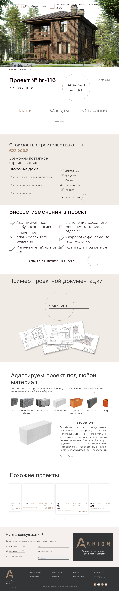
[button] (10, 520)
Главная (13, 70)
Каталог (23, 70)
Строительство (34, 576)
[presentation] (96, 393)
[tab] (34, 169)
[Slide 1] (59, 64)
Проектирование (35, 572)
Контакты (76, 572)
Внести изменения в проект (62, 260)
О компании (55, 576)
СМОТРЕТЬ (61, 306)
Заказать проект (78, 87)
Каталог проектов (57, 572)
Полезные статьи (78, 576)
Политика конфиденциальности (13, 587)
